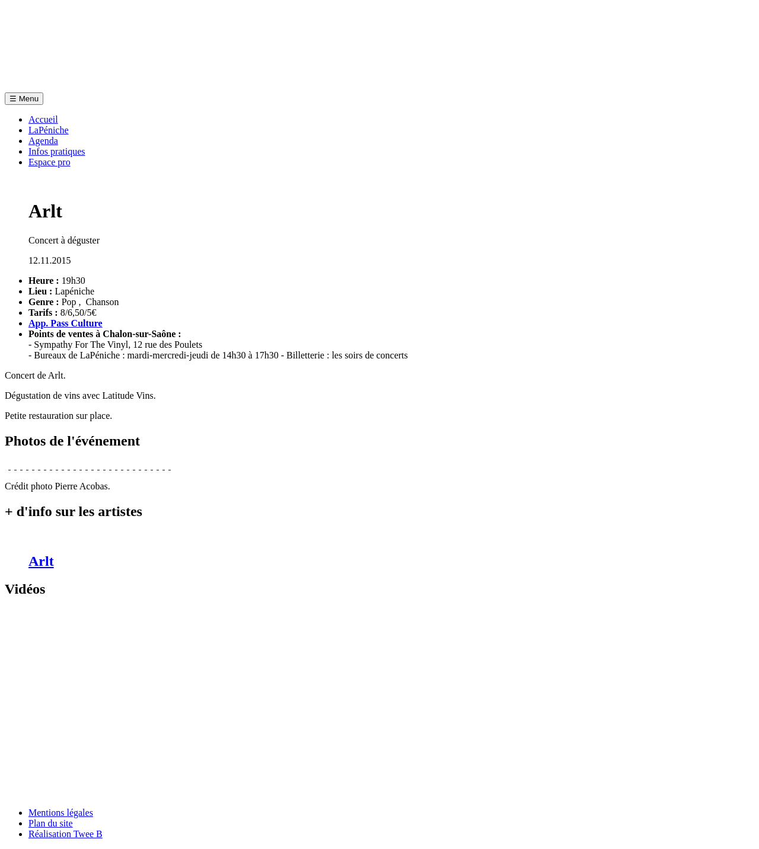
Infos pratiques (56, 151)
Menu (24, 98)
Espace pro (49, 162)
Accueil (43, 119)
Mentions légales (60, 813)
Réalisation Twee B (65, 834)
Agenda (43, 141)
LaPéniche (48, 130)
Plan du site (50, 823)
